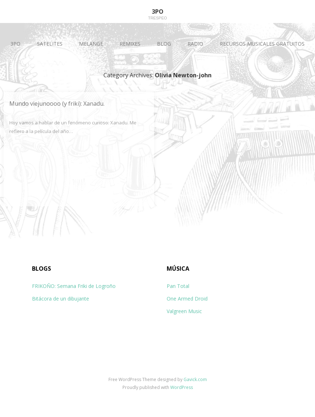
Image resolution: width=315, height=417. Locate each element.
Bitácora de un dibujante (60, 298)
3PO (15, 43)
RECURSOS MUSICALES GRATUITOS (262, 43)
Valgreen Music (184, 311)
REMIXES (130, 43)
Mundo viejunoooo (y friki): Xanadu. (57, 103)
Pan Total (178, 286)
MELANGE (91, 43)
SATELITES (49, 43)
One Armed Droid (187, 298)
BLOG (164, 43)
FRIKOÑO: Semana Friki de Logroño (74, 286)
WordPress (181, 387)
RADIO (195, 43)
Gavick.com (195, 379)
